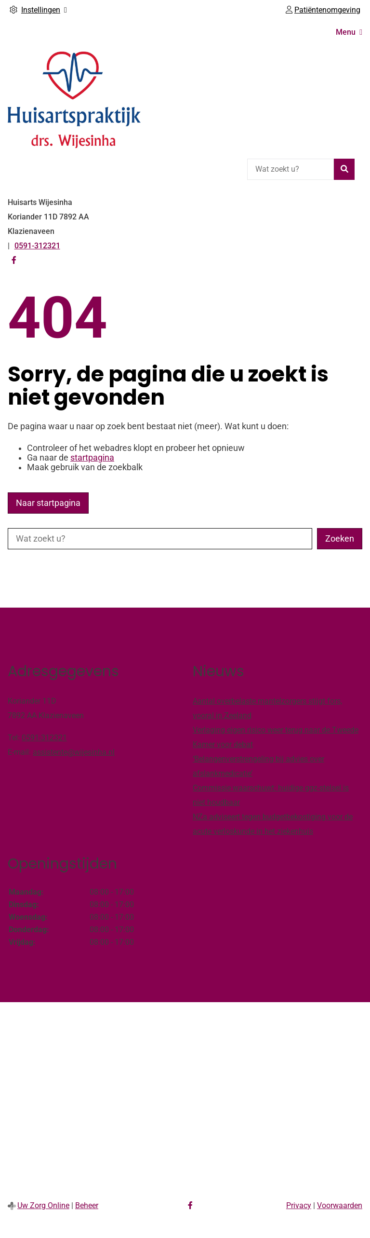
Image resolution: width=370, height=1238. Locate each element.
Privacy (298, 1205)
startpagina (92, 458)
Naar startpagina (48, 503)
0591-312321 (44, 737)
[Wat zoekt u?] (290, 169)
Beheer (86, 1205)
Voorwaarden (339, 1205)
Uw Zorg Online (43, 1205)
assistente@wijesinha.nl (74, 752)
